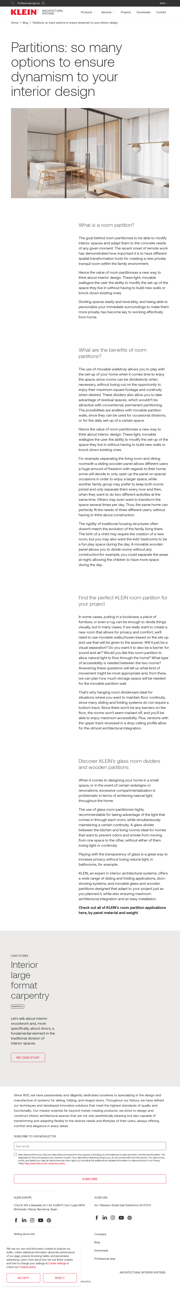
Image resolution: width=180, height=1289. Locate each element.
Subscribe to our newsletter (35, 1136)
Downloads (143, 12)
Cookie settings (57, 1263)
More (164, 3)
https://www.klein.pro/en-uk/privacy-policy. (45, 1163)
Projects (126, 12)
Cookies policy (27, 1266)
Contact (161, 12)
